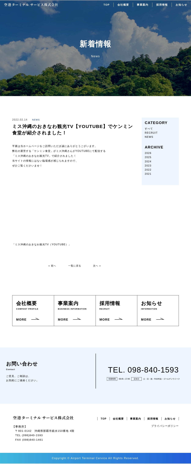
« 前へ (51, 266)
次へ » (98, 266)
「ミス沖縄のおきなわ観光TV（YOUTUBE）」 (41, 244)
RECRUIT (151, 133)
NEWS (36, 120)
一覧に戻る (75, 266)
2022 (148, 169)
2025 (148, 157)
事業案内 (141, 5)
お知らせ (181, 5)
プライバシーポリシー (165, 426)
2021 (148, 174)
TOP (104, 5)
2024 (148, 161)
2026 (148, 153)
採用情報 (161, 5)
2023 (148, 165)
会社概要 (121, 5)
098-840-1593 (153, 370)
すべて (149, 128)
